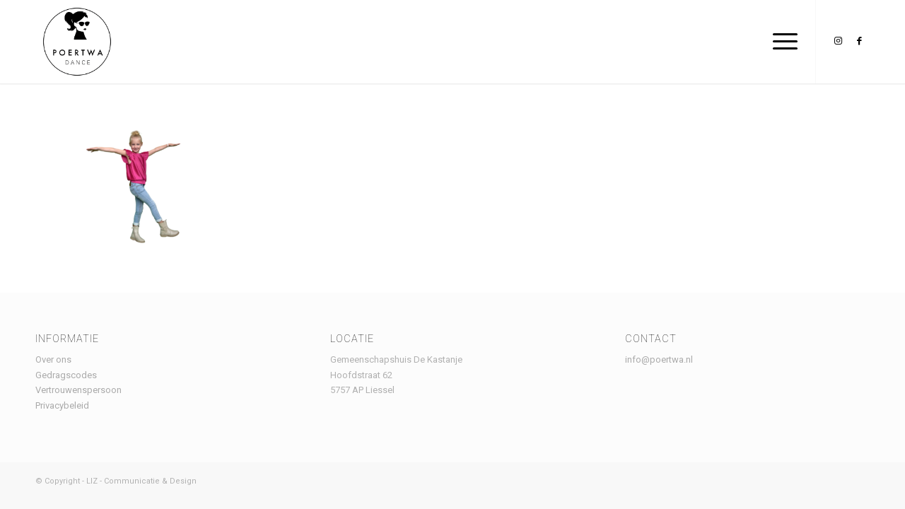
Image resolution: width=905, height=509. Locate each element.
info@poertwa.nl (659, 359)
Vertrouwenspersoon (78, 390)
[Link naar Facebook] (859, 41)
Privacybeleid (62, 405)
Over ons (53, 359)
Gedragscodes (66, 375)
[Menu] (781, 41)
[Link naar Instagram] (837, 41)
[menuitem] (781, 41)
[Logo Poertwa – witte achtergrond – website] (77, 41)
